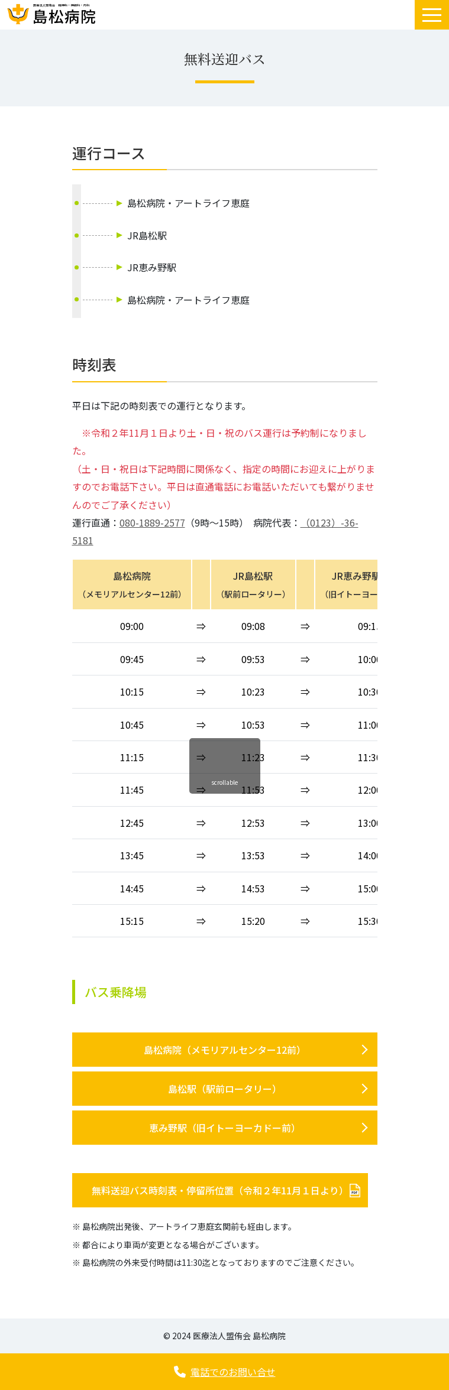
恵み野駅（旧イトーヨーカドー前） (225, 1128)
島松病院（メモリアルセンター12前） (225, 1049)
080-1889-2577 (152, 522)
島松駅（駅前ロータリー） (225, 1089)
